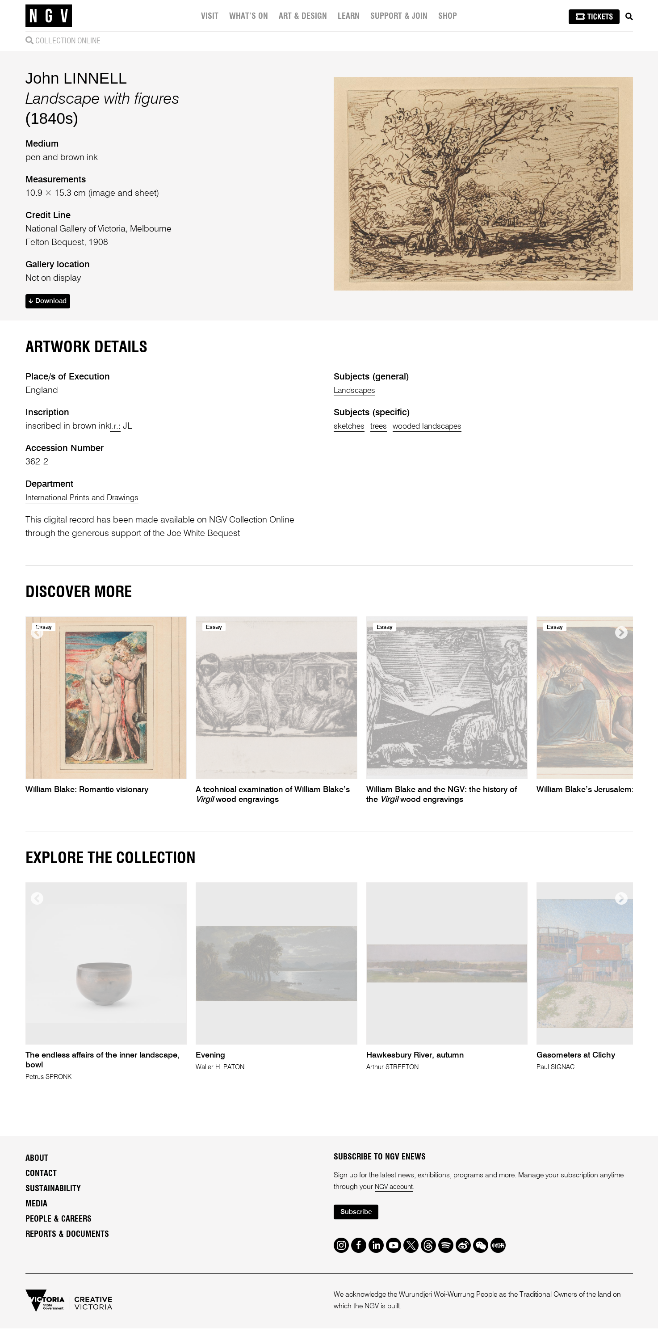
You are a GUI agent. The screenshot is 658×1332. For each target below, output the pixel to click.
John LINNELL (76, 78)
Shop (449, 17)
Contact (41, 1176)
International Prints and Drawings (89, 499)
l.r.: (116, 427)
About (36, 1160)
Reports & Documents (67, 1236)
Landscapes (358, 392)
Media (36, 1206)
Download (50, 302)
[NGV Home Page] (48, 16)
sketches (351, 427)
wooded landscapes (441, 427)
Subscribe (358, 1215)
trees (384, 427)
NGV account (395, 1189)
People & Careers (58, 1221)
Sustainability (53, 1191)
